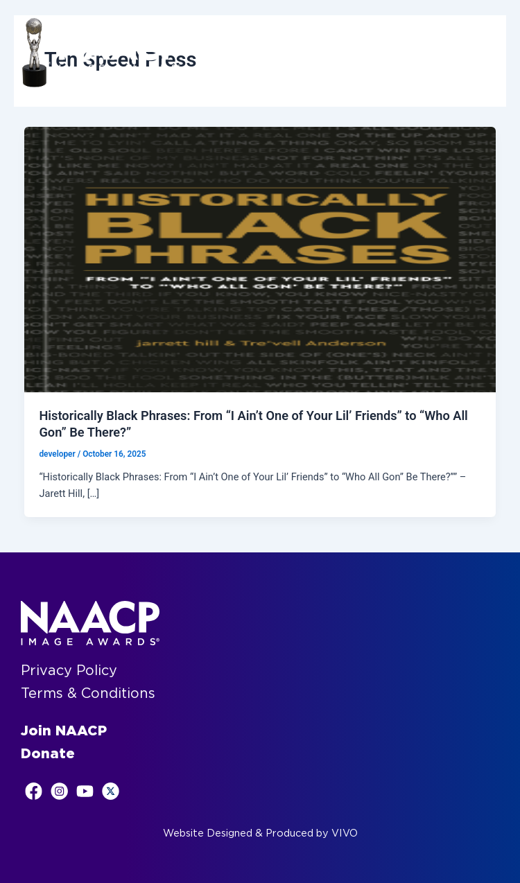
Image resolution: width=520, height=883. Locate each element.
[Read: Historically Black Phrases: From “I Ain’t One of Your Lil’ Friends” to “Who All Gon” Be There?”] (260, 259)
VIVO (344, 833)
